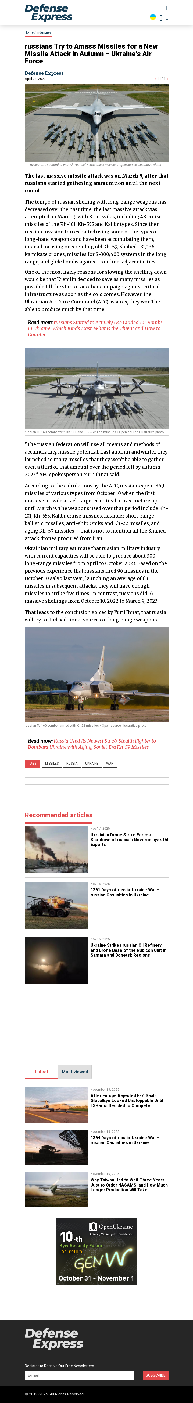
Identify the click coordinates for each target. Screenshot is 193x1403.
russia (71, 763)
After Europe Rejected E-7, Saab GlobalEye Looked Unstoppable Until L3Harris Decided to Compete (127, 1100)
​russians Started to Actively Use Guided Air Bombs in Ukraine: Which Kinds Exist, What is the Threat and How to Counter (95, 328)
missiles (52, 763)
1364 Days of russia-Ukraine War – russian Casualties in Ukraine (126, 1140)
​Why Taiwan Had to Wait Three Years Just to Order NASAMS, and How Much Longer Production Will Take (128, 1184)
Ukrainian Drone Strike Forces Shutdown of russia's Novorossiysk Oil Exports (126, 839)
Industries (44, 32)
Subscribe (156, 1375)
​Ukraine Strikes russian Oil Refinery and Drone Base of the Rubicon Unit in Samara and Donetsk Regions (129, 950)
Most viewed (75, 1071)
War (109, 763)
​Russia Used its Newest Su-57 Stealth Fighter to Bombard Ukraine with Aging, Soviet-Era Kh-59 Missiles (92, 744)
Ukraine (91, 763)
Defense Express (44, 73)
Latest (41, 1071)
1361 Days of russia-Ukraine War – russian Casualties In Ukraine (126, 892)
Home (29, 32)
